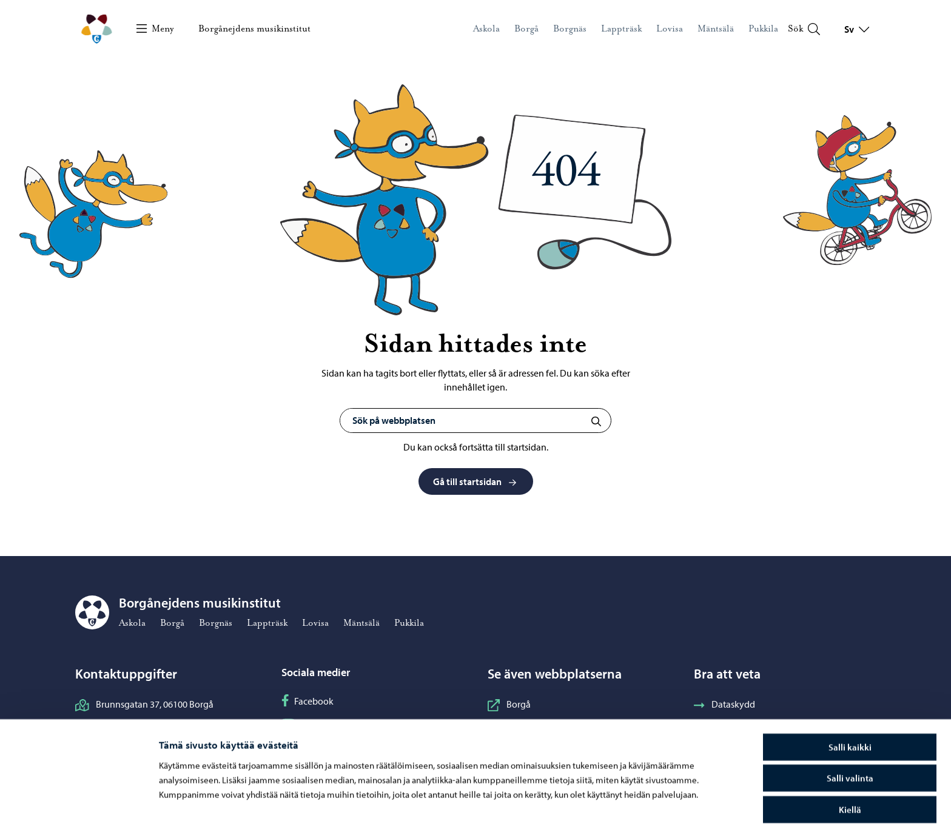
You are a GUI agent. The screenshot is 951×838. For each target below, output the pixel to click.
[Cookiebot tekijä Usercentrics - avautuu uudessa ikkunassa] (78, 814)
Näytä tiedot (645, 814)
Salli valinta (850, 741)
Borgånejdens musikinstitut (254, 28)
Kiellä (850, 772)
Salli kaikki (850, 710)
